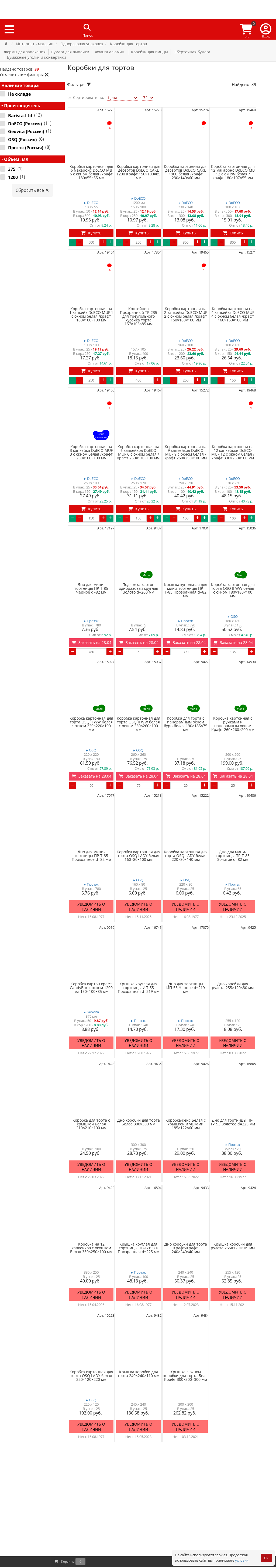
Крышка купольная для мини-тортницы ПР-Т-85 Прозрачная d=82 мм (185, 590)
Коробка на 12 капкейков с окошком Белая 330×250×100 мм (91, 1248)
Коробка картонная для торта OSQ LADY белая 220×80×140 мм (186, 855)
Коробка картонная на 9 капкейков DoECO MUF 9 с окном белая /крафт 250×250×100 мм (185, 452)
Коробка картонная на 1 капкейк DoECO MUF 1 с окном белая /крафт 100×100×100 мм (91, 314)
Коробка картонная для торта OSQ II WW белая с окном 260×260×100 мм (138, 724)
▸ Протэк (91, 621)
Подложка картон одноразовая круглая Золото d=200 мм (138, 588)
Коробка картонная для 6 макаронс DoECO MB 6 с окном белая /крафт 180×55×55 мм (91, 172)
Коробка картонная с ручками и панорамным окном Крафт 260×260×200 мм (232, 724)
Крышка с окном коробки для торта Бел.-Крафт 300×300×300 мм (185, 1375)
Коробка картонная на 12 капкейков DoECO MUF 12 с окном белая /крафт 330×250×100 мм (232, 452)
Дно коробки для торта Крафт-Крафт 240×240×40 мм (185, 1248)
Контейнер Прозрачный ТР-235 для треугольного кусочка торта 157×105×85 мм (138, 316)
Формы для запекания (25, 51)
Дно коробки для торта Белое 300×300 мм (138, 1122)
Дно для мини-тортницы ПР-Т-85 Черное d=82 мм (91, 588)
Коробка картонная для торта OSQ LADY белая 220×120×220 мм (91, 1375)
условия (242, 1560)
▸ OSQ (233, 616)
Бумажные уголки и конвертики (36, 57)
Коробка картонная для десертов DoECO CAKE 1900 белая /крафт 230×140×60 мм (186, 172)
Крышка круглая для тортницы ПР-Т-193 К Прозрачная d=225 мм (138, 1248)
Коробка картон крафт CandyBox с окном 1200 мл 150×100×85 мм (91, 987)
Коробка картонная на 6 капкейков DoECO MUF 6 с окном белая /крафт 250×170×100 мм (138, 452)
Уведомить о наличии (91, 907)
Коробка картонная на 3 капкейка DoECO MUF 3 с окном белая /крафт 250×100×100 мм (91, 452)
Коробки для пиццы (149, 51)
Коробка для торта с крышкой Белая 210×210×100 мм (91, 1124)
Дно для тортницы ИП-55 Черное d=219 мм (185, 987)
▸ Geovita (91, 1012)
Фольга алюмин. (110, 51)
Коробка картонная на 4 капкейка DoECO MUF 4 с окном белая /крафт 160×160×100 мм (232, 314)
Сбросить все (32, 190)
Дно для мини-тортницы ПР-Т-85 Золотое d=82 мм (233, 855)
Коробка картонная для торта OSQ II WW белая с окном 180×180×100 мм (233, 590)
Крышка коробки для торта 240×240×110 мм (138, 1374)
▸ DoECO (91, 202)
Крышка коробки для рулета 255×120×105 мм (233, 1246)
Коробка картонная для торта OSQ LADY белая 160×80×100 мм (138, 855)
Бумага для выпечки (70, 51)
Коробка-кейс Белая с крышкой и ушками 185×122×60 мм (185, 1124)
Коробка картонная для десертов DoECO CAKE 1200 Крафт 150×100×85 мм (138, 172)
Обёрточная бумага (192, 51)
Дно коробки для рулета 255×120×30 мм (233, 986)
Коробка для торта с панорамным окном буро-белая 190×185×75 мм (185, 724)
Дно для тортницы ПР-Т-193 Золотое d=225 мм (233, 1122)
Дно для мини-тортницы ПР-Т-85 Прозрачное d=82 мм (91, 855)
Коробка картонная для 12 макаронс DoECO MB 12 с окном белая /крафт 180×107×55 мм (233, 172)
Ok (266, 1558)
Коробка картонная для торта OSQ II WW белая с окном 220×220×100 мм (91, 724)
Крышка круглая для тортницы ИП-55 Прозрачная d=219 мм (138, 987)
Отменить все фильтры (24, 75)
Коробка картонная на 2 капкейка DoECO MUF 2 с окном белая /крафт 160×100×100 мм (185, 314)
